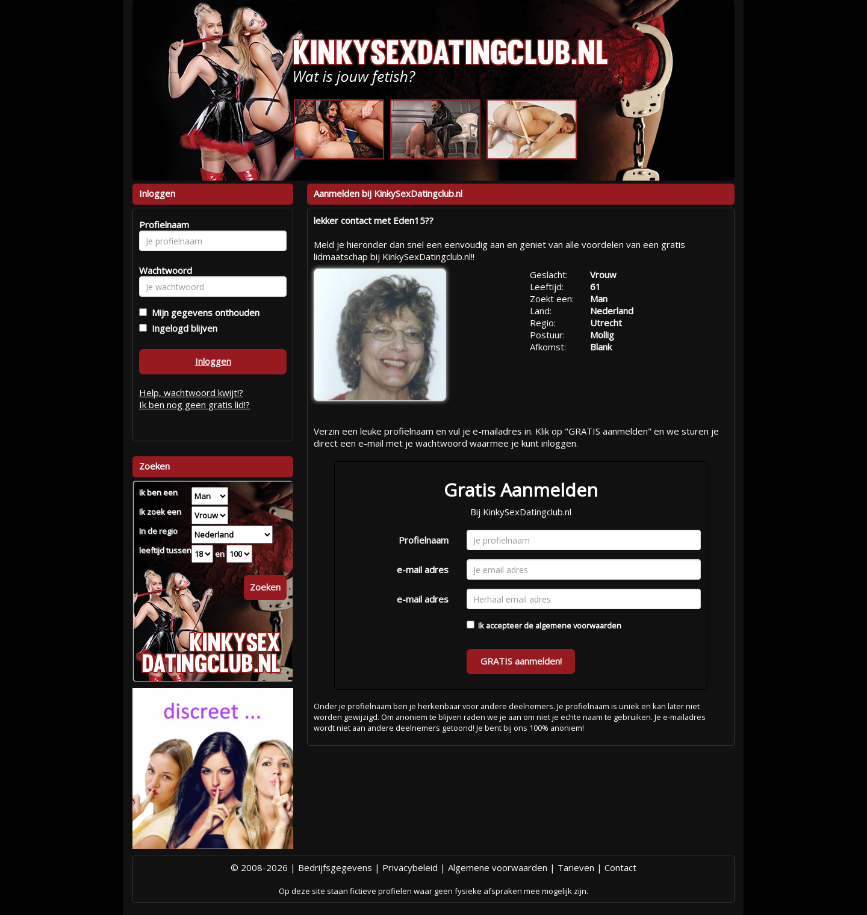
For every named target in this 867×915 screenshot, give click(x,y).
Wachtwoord (162, 270)
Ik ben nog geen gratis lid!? (194, 405)
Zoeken (265, 587)
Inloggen (213, 361)
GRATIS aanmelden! (521, 661)
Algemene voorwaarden (497, 867)
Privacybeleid (410, 867)
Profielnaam (424, 540)
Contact (620, 867)
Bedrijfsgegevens (335, 867)
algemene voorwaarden (578, 625)
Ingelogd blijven (182, 328)
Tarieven (576, 867)
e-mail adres (423, 569)
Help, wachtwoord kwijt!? (191, 392)
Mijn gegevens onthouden (203, 312)
